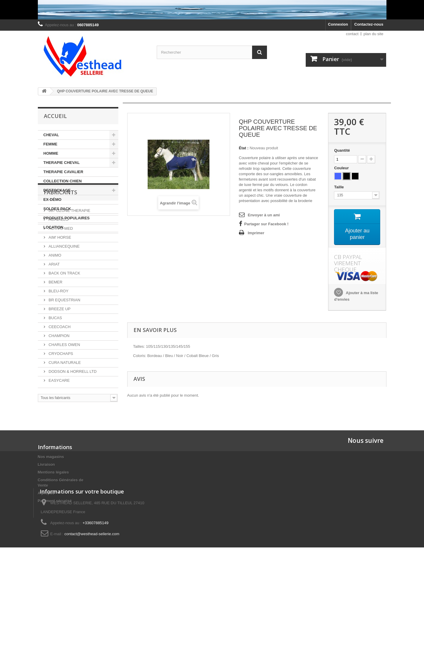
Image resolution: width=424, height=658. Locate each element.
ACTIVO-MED (60, 284)
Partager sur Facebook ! (266, 224)
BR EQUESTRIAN (64, 355)
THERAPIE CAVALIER (63, 172)
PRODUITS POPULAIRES (67, 218)
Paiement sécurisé (55, 552)
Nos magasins (51, 507)
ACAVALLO (58, 275)
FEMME (51, 144)
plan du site (373, 34)
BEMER (55, 337)
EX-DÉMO (53, 199)
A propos (46, 544)
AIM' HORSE (59, 293)
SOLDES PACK (57, 209)
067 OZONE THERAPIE (69, 266)
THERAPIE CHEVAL (62, 162)
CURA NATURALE (64, 418)
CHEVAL (51, 135)
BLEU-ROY (58, 346)
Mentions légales (53, 523)
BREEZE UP (59, 364)
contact (352, 34)
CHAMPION (59, 391)
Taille (339, 187)
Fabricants (60, 250)
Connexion (338, 24)
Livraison (46, 515)
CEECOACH (59, 382)
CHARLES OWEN (64, 400)
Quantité (342, 150)
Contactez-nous (368, 24)
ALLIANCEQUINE (64, 301)
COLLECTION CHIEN (63, 181)
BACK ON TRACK (64, 328)
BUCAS (55, 373)
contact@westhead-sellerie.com (91, 619)
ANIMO (54, 310)
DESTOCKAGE (57, 190)
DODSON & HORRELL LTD (72, 427)
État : (244, 148)
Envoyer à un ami (264, 215)
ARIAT (54, 319)
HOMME (51, 153)
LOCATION (53, 227)
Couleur (342, 168)
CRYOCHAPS (60, 409)
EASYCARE (59, 436)
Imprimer (256, 233)
